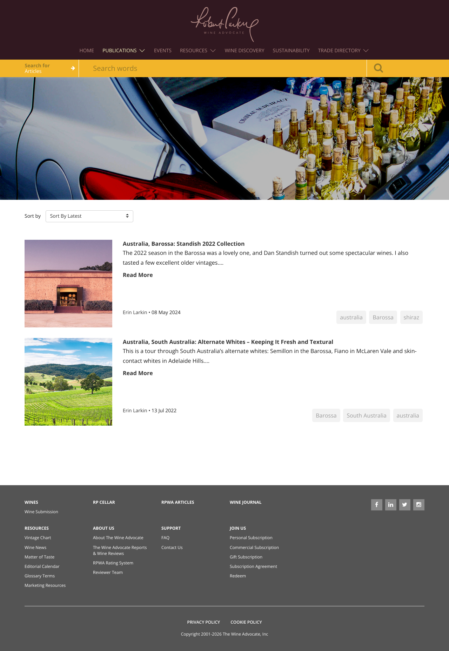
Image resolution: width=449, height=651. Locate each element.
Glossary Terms (40, 576)
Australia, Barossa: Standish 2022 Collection (184, 243)
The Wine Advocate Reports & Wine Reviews (120, 550)
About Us (103, 528)
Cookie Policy (246, 622)
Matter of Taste (39, 557)
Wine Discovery (244, 50)
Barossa (383, 317)
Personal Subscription (251, 538)
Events (163, 50)
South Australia (367, 415)
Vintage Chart (38, 538)
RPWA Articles (177, 502)
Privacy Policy (203, 622)
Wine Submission (41, 512)
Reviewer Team (108, 572)
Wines (31, 502)
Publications (123, 50)
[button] (89, 216)
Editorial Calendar (42, 566)
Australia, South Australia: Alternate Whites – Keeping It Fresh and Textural (228, 342)
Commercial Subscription (254, 547)
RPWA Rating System (113, 563)
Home (87, 50)
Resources (198, 50)
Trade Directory (343, 50)
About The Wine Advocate (118, 538)
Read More (138, 275)
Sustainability (291, 50)
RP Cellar (104, 502)
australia (351, 317)
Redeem (238, 576)
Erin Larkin (135, 312)
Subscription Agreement (253, 566)
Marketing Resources (45, 585)
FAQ (165, 538)
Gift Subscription (246, 557)
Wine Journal (246, 502)
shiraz (411, 317)
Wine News (35, 547)
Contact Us (172, 547)
